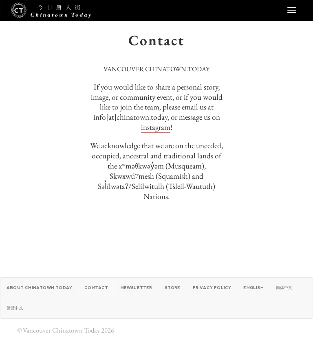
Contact (96, 287)
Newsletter (136, 287)
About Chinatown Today (39, 287)
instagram (155, 127)
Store (173, 287)
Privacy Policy (212, 287)
